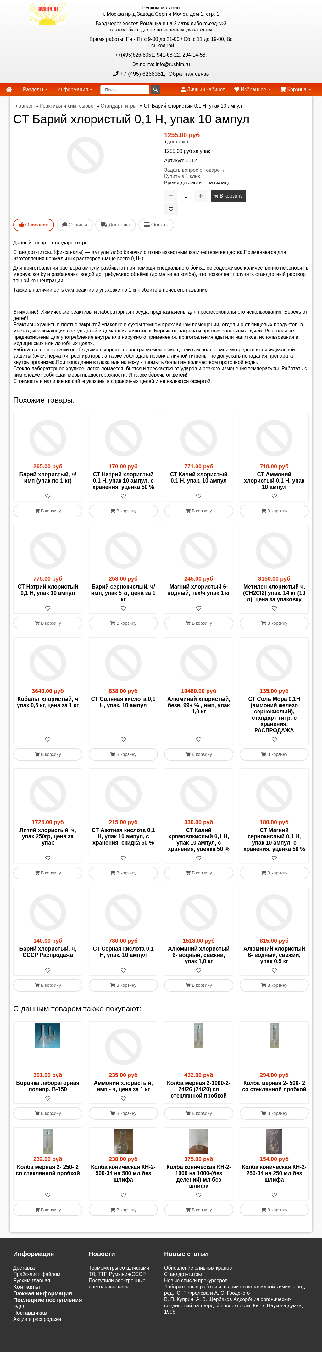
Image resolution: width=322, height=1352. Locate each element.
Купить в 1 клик (182, 176)
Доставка (24, 1274)
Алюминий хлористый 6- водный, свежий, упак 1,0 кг (199, 955)
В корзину (228, 195)
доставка (177, 141)
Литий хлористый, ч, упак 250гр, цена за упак (47, 836)
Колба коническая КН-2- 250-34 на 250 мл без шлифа (274, 1179)
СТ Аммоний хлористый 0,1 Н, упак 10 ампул (274, 480)
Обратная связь (188, 74)
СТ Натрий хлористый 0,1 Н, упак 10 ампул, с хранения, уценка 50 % (123, 480)
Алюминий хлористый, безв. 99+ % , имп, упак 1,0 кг (198, 705)
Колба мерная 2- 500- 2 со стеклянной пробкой (274, 1086)
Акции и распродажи (37, 1325)
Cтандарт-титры (183, 1280)
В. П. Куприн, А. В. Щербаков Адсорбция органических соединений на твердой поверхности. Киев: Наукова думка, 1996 (233, 1312)
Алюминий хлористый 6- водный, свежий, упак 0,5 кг (274, 955)
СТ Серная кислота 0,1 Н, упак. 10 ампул (123, 952)
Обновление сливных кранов (198, 1274)
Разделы (35, 89)
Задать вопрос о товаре (192, 170)
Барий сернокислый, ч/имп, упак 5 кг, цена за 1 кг (123, 593)
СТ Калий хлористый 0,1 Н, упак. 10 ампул (199, 477)
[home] (9, 89)
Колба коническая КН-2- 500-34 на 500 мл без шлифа (123, 1179)
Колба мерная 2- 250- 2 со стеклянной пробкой (48, 1176)
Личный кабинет (203, 89)
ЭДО (18, 1313)
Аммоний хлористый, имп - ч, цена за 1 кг (123, 1086)
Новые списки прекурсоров (196, 1286)
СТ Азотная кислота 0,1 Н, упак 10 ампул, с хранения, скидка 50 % (123, 836)
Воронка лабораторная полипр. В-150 (48, 1086)
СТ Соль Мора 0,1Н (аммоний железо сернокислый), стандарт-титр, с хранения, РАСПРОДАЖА (274, 715)
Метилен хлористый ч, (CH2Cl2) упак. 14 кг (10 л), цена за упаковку (274, 593)
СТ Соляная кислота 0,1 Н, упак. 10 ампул (123, 702)
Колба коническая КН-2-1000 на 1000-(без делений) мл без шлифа (198, 1182)
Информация (74, 89)
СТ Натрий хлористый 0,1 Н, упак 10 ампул (48, 590)
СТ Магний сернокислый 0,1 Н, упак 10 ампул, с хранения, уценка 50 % (274, 839)
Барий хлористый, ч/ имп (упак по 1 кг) (47, 477)
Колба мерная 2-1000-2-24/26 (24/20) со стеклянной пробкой (198, 1089)
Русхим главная (31, 1286)
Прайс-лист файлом (36, 1280)
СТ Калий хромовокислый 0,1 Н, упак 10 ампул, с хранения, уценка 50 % (199, 839)
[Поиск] (124, 89)
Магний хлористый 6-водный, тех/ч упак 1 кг (198, 590)
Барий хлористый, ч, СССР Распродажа (47, 952)
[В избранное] (171, 209)
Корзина (295, 89)
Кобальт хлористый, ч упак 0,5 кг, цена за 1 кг (48, 702)
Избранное (252, 89)
